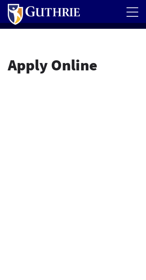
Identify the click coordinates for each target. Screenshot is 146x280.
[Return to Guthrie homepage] (44, 14)
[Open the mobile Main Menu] (132, 12)
